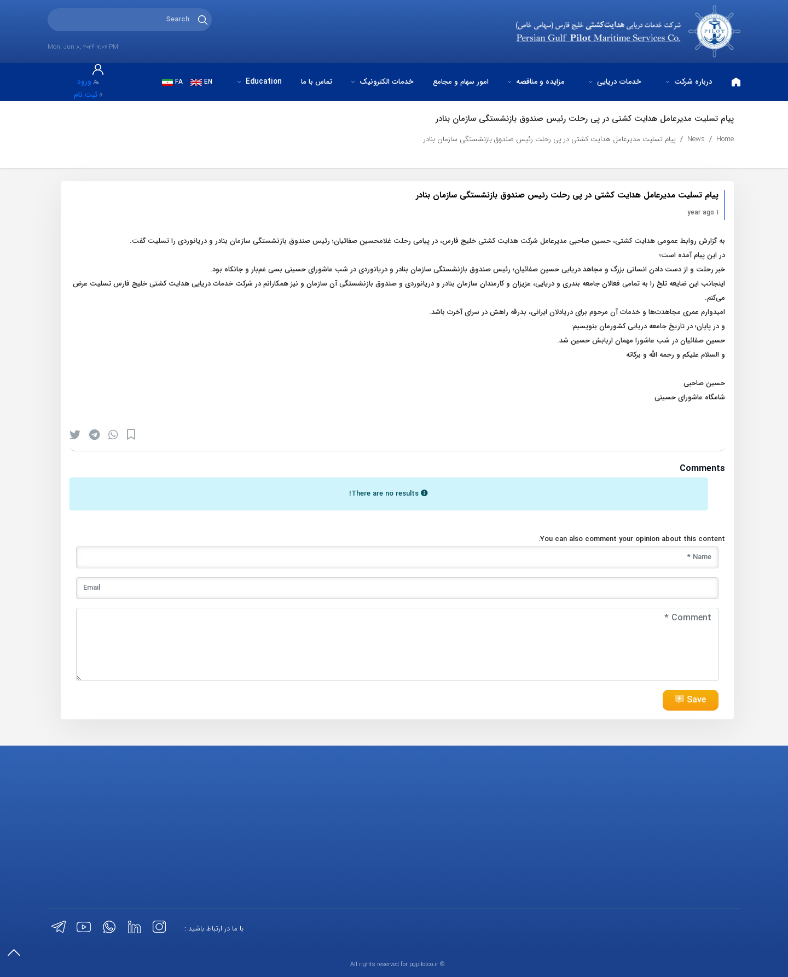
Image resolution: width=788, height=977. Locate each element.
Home (725, 139)
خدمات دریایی (615, 82)
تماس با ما (316, 82)
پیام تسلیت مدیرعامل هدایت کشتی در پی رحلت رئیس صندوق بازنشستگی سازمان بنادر (550, 139)
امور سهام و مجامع (461, 82)
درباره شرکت (689, 82)
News (696, 139)
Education (259, 82)
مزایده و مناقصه (536, 82)
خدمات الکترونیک (382, 82)
